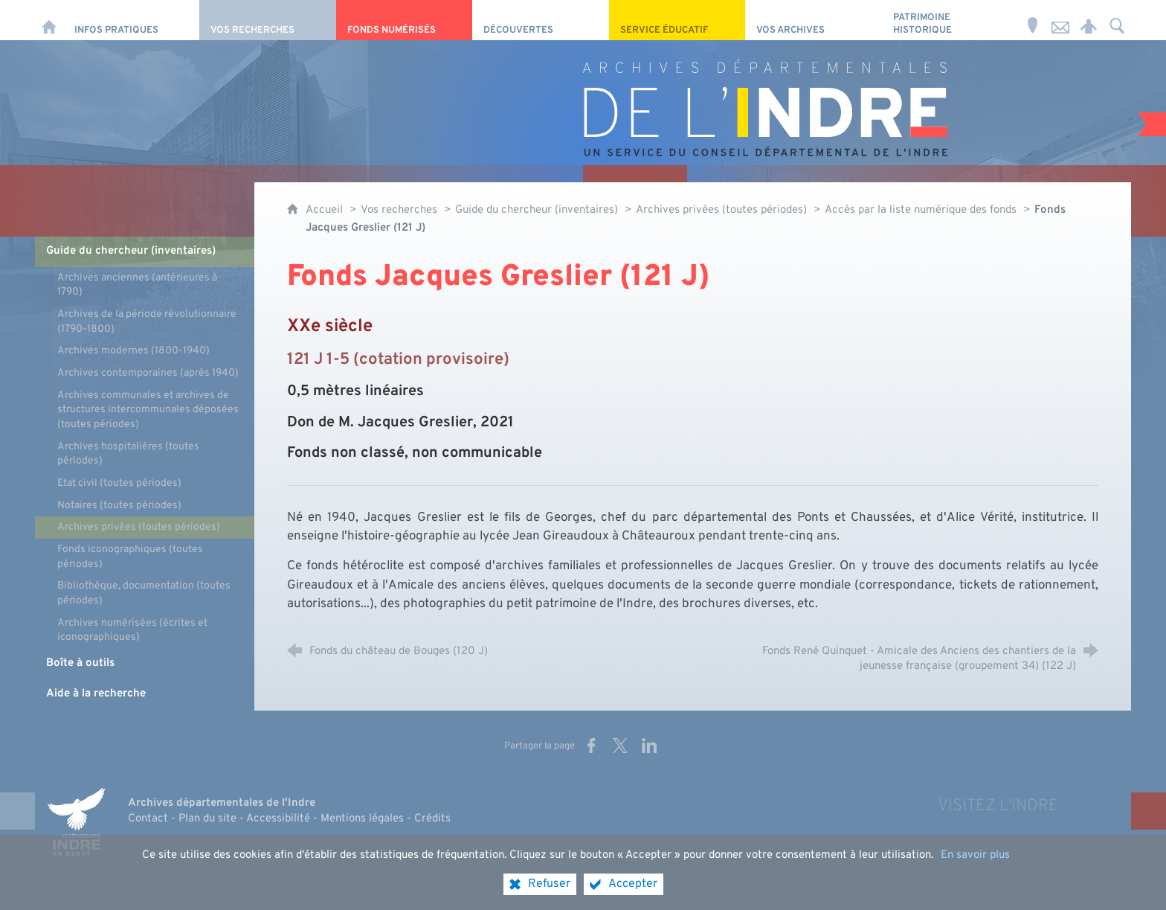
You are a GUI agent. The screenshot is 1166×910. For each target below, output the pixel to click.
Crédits (432, 818)
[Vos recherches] (267, 20)
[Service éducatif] (677, 20)
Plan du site (207, 818)
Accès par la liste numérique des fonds (921, 210)
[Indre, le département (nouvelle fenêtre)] (76, 821)
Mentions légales (362, 818)
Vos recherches (399, 210)
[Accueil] (49, 20)
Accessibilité (278, 818)
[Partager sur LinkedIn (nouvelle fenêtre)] (649, 745)
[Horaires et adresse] (1032, 20)
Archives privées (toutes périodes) (721, 210)
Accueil (326, 210)
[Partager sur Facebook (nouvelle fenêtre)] (591, 745)
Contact (148, 818)
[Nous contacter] (1060, 20)
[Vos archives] (813, 20)
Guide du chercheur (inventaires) (538, 210)
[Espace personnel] (1089, 20)
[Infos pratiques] (131, 20)
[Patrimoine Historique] (950, 20)
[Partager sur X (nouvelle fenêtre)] (620, 745)
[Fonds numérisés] (404, 20)
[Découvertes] (540, 20)
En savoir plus (975, 867)
